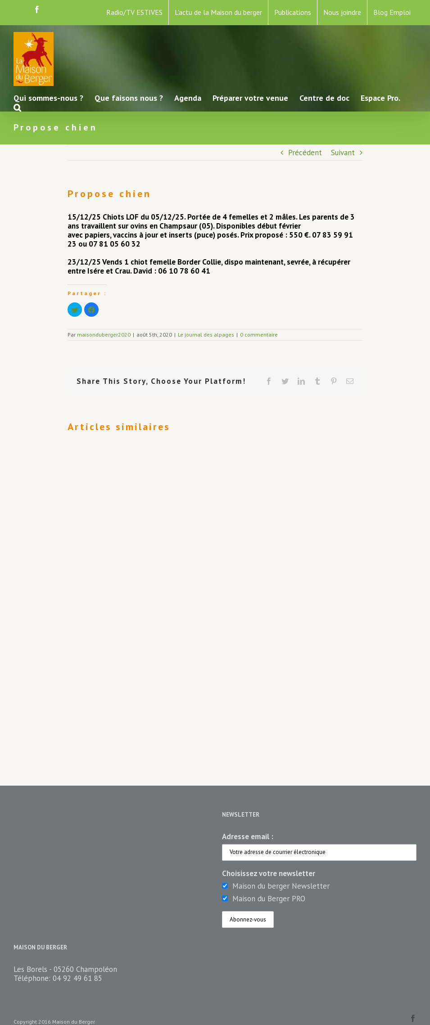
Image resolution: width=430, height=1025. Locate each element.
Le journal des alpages (206, 334)
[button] (17, 107)
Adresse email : (247, 836)
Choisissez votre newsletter (268, 873)
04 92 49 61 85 (77, 978)
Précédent (305, 152)
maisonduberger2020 (104, 334)
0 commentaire (259, 334)
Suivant (343, 152)
